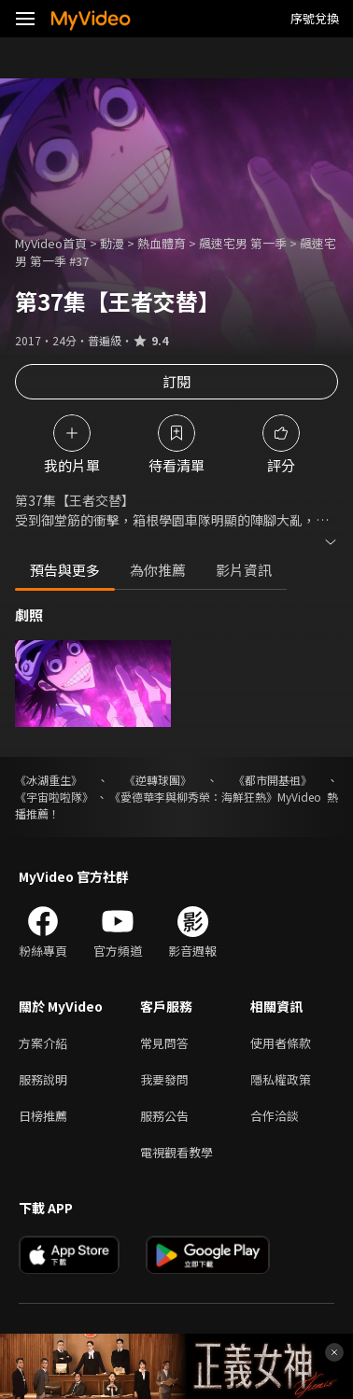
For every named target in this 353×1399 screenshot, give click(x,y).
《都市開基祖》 (272, 780)
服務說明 (43, 1079)
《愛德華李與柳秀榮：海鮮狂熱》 (193, 796)
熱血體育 (161, 243)
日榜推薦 (43, 1116)
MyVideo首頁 (51, 243)
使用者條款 (280, 1043)
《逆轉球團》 (157, 780)
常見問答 (164, 1043)
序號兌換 (314, 18)
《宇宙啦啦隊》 (54, 796)
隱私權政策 (280, 1079)
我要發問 (164, 1079)
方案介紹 (43, 1043)
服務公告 (164, 1116)
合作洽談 (274, 1116)
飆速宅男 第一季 (243, 243)
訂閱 (176, 381)
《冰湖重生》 (48, 780)
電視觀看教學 (176, 1152)
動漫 (112, 243)
